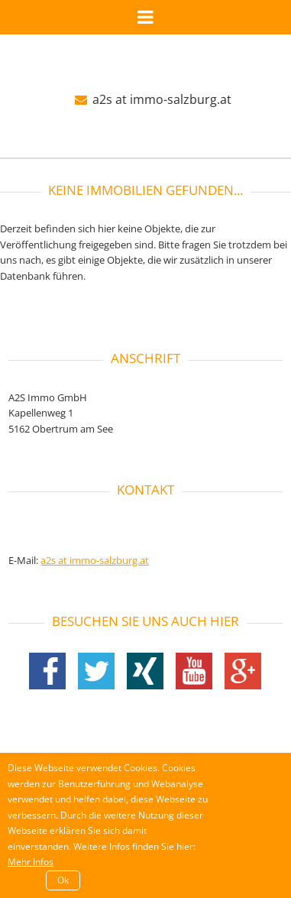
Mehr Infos (30, 861)
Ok (63, 880)
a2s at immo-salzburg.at (153, 99)
